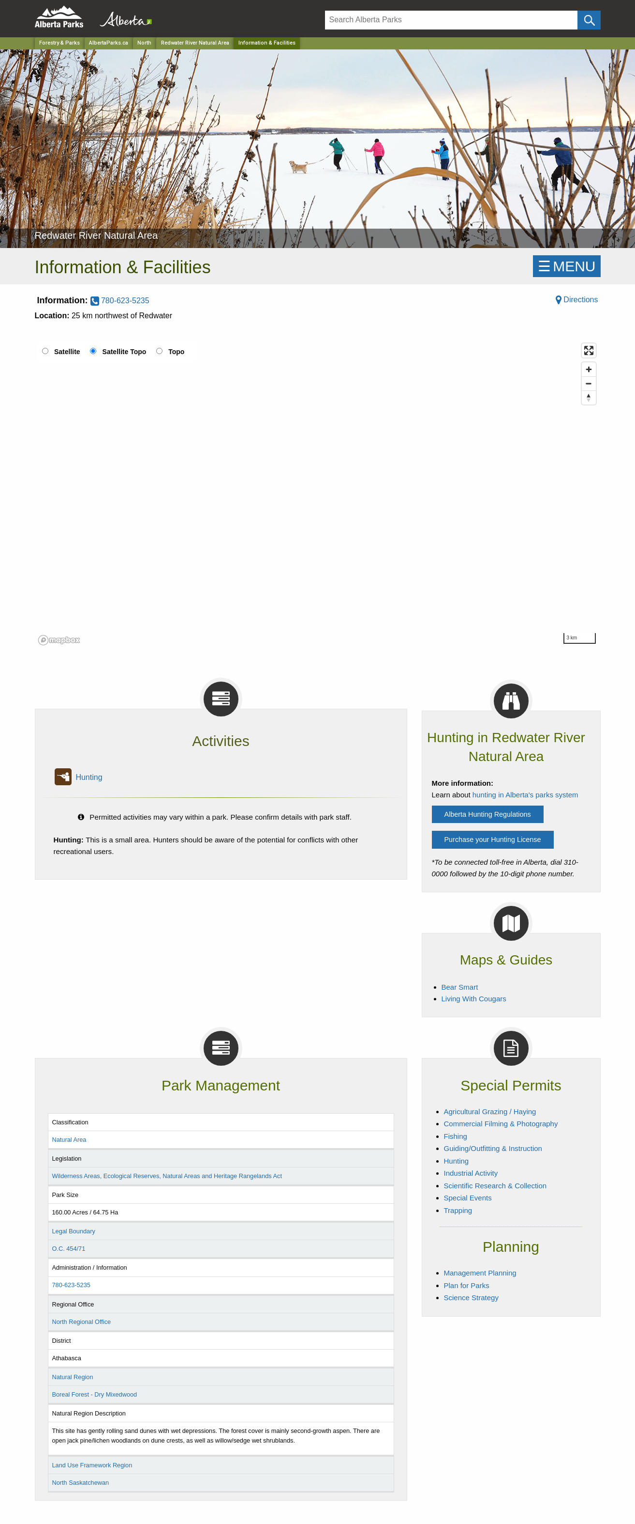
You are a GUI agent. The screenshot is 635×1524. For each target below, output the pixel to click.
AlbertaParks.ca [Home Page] (108, 43)
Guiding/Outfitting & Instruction (493, 1148)
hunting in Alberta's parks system (525, 795)
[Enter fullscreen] (589, 350)
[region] (318, 494)
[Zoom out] (589, 383)
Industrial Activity (471, 1173)
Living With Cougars (474, 999)
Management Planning (480, 1273)
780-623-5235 (119, 300)
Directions (577, 299)
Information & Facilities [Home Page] (266, 43)
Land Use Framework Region (92, 1465)
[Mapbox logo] (59, 640)
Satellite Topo (125, 352)
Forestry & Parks (59, 43)
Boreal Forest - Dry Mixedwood (94, 1394)
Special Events (468, 1198)
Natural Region (72, 1377)
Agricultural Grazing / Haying (490, 1111)
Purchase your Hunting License (492, 839)
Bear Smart (460, 987)
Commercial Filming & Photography (501, 1124)
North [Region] (144, 43)
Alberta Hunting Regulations (487, 814)
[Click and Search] (588, 20)
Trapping (458, 1210)
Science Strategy (471, 1297)
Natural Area (69, 1139)
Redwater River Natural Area (195, 43)
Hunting (88, 777)
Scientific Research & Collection (495, 1186)
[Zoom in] (589, 369)
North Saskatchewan (80, 1482)
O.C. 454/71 (68, 1248)
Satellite (67, 352)
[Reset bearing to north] (589, 397)
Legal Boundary (73, 1231)
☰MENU (566, 266)
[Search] (451, 20)
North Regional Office (81, 1321)
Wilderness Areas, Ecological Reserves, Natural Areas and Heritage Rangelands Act (167, 1176)
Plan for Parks (466, 1285)
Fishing (455, 1136)
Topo (176, 352)
